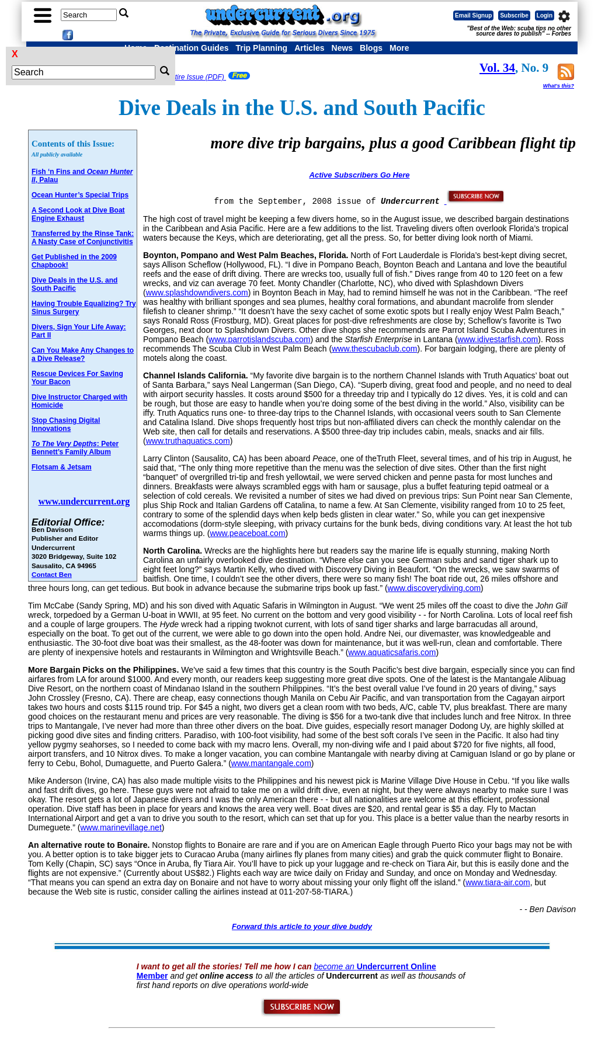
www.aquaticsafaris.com (392, 652)
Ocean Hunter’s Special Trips (80, 195)
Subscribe (514, 15)
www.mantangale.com (271, 763)
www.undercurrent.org (84, 501)
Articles (309, 48)
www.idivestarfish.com (498, 339)
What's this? (558, 86)
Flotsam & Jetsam (62, 467)
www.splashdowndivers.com (197, 292)
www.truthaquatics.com (188, 441)
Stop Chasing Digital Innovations (66, 424)
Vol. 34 (497, 68)
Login (544, 15)
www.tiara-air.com (497, 882)
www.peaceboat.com (247, 533)
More (399, 48)
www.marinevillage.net (120, 827)
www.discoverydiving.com (434, 588)
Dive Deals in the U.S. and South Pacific (74, 284)
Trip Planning (261, 48)
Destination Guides (191, 48)
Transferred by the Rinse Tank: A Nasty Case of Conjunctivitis (83, 237)
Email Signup (473, 15)
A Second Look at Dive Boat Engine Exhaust (78, 214)
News (342, 48)
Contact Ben (52, 574)
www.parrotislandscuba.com (259, 339)
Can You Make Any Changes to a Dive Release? (83, 354)
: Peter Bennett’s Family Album (75, 448)
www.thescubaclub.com (374, 348)
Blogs (371, 48)
